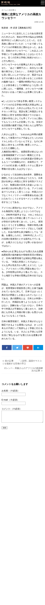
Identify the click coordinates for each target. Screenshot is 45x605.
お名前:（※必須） (10, 391)
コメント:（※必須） (12, 409)
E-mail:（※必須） (10, 400)
